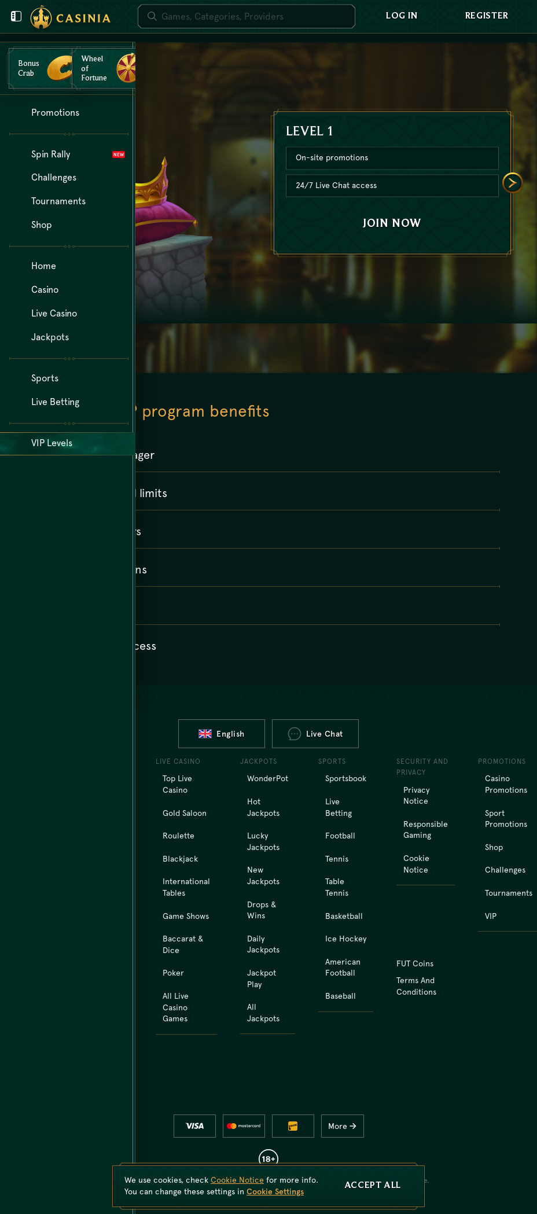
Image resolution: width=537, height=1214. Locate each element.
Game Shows (186, 916)
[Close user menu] (16, 16)
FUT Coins (414, 963)
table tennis (336, 887)
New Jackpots (263, 875)
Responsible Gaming (425, 829)
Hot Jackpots (263, 807)
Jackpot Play (261, 978)
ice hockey (345, 938)
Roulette (178, 835)
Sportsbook (345, 778)
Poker (173, 972)
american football (343, 967)
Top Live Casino (177, 784)
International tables (186, 887)
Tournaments (508, 892)
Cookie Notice (416, 864)
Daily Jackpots (263, 944)
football (340, 835)
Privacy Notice (416, 795)
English (221, 733)
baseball (340, 995)
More (345, 1126)
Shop (494, 847)
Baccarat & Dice (183, 944)
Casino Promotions (506, 784)
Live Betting (338, 807)
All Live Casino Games (176, 1007)
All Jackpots (263, 1012)
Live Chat (315, 734)
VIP (490, 916)
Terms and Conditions (416, 986)
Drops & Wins (261, 910)
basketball (344, 916)
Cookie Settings (275, 1191)
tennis (336, 858)
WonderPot (267, 778)
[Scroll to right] (512, 182)
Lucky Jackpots (263, 841)
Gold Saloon (185, 813)
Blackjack (180, 858)
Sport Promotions (506, 818)
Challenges (505, 869)
